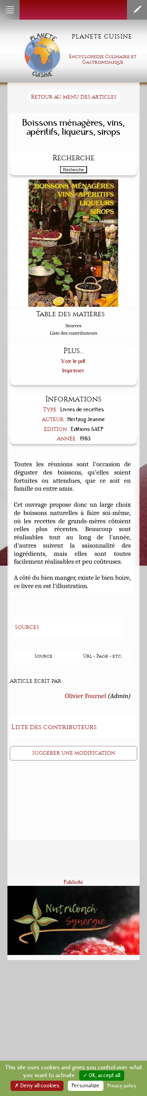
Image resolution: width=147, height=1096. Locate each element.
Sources (73, 325)
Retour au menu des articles (73, 96)
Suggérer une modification (73, 753)
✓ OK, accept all (101, 1075)
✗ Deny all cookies (37, 1086)
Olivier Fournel (85, 696)
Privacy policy (122, 1086)
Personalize (86, 1086)
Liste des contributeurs (73, 333)
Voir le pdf (73, 361)
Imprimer (73, 370)
